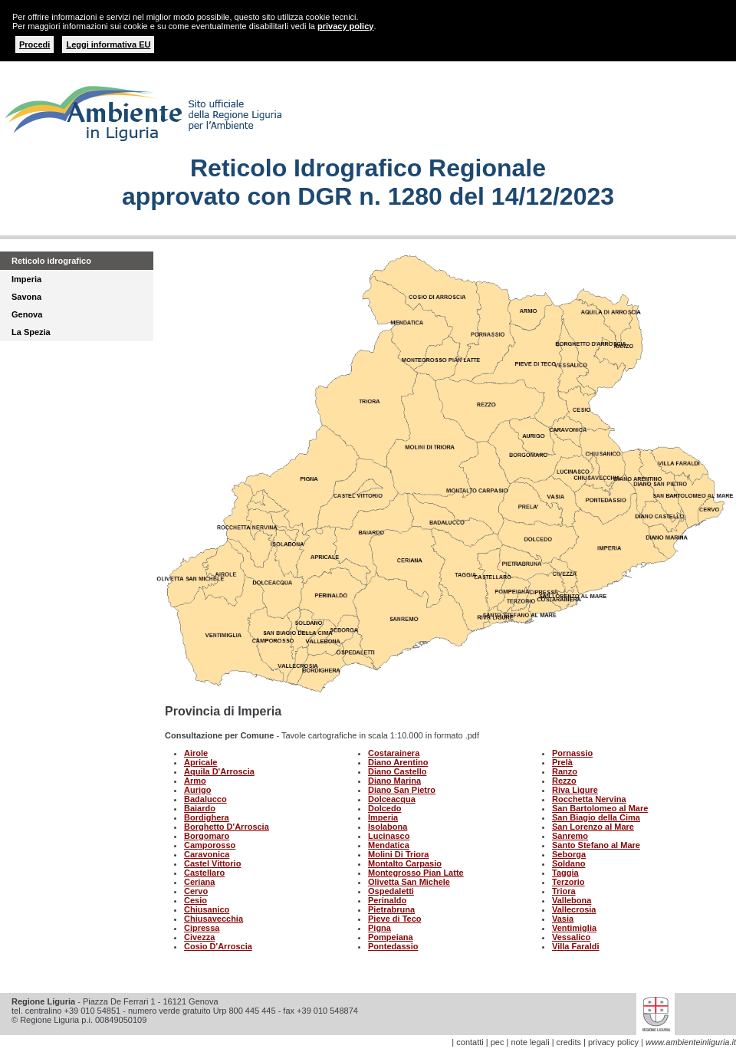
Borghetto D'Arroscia (226, 826)
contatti (469, 1042)
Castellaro (204, 872)
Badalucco (205, 799)
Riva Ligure (575, 789)
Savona (26, 296)
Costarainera (393, 753)
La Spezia (31, 332)
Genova (27, 314)
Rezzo (564, 780)
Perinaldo (387, 900)
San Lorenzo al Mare (593, 826)
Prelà (562, 762)
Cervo (196, 891)
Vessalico (571, 937)
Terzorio (568, 881)
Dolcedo (384, 808)
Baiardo (199, 808)
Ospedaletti (391, 891)
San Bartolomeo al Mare (600, 808)
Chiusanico (206, 909)
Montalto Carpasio (405, 863)
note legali (530, 1042)
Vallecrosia (574, 909)
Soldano (568, 863)
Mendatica (388, 845)
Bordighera (206, 817)
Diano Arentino (398, 762)
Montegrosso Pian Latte (416, 872)
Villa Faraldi (576, 946)
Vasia (562, 918)
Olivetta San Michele (409, 881)
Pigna (379, 927)
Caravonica (206, 854)
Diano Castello (397, 771)
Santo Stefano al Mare (596, 845)
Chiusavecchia (213, 918)
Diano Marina (394, 780)
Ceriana (199, 881)
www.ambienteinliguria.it (691, 1042)
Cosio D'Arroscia (218, 946)
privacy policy (345, 26)
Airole (196, 753)
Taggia (565, 872)
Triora (564, 891)
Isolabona (387, 826)
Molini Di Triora (398, 854)
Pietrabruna (391, 909)
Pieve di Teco (395, 918)
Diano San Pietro (401, 789)
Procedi (34, 44)
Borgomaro (206, 835)
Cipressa (201, 927)
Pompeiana (390, 937)
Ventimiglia (574, 927)
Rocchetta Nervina (589, 799)
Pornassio (572, 753)
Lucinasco (388, 835)
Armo (195, 780)
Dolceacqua (392, 799)
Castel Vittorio (212, 863)
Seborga (569, 854)
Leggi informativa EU (108, 44)
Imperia (26, 279)
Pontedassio (393, 946)
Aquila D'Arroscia (219, 771)
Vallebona (571, 900)
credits (569, 1042)
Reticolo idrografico (51, 260)
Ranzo (564, 771)
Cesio (195, 900)
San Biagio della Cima (596, 817)
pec (497, 1042)
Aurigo (197, 789)
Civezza (199, 937)
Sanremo (570, 835)
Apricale (200, 762)
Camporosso (209, 845)
